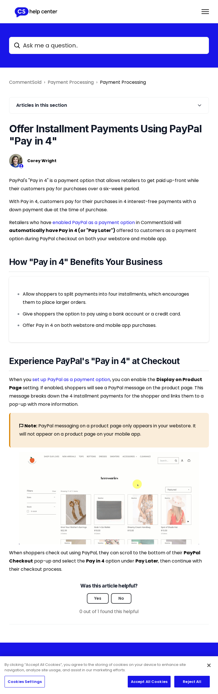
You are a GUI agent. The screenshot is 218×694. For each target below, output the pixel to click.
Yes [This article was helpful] (97, 598)
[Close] (209, 667)
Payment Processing (71, 82)
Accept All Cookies (149, 683)
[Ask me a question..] (109, 45)
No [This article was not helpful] (121, 598)
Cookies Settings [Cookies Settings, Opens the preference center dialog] (25, 683)
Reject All (192, 683)
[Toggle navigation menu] (205, 11)
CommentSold (25, 82)
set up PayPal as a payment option (71, 379)
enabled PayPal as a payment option (94, 222)
